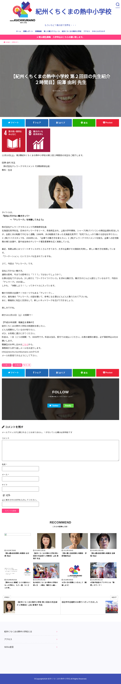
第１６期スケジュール (52, 31)
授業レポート (28, 31)
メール (5, 475)
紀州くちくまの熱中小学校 (60, 12)
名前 (4, 464)
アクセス (86, 31)
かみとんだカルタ (98, 31)
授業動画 (38, 31)
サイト (5, 485)
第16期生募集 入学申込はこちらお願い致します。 (61, 37)
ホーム (18, 31)
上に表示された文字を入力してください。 (20, 500)
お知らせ (7, 365)
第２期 (27, 365)
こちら (25, 344)
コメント (5, 438)
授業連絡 (18, 365)
